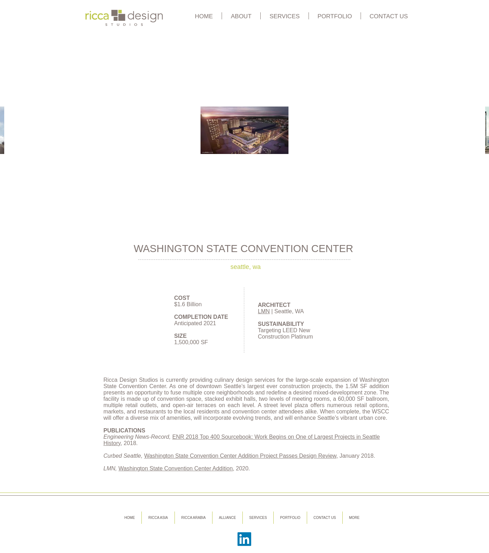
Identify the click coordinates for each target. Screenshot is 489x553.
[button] (241, 15)
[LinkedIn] (244, 539)
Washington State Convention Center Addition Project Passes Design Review (240, 456)
